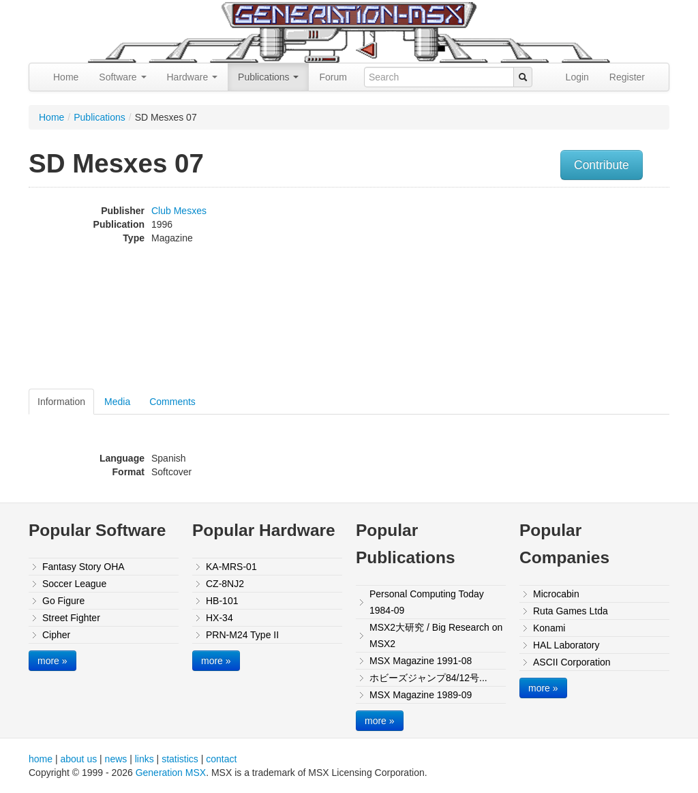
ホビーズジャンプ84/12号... (428, 677)
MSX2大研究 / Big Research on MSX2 (435, 635)
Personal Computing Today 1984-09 (426, 602)
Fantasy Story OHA (83, 566)
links (144, 758)
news (116, 758)
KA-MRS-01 (231, 566)
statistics (180, 758)
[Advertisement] (579, 289)
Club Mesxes (179, 210)
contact (221, 758)
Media (117, 401)
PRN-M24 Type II (242, 634)
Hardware (192, 77)
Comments (172, 401)
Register (627, 77)
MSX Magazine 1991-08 (420, 660)
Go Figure (63, 600)
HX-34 (219, 617)
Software (122, 77)
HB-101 (222, 600)
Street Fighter (71, 617)
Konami (549, 628)
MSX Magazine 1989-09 (420, 694)
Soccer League (74, 583)
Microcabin (556, 593)
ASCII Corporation (572, 662)
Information (61, 401)
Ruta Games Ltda (570, 610)
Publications (268, 77)
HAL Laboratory (566, 645)
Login (577, 77)
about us (78, 758)
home (40, 758)
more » (52, 660)
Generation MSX (171, 772)
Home (65, 77)
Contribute (601, 165)
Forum (332, 77)
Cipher (56, 634)
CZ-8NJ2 (225, 583)
